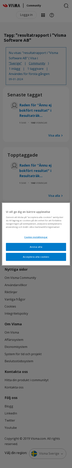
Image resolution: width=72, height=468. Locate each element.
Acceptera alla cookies (36, 256)
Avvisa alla (36, 246)
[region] (36, 234)
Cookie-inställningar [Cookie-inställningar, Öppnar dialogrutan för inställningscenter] (36, 237)
